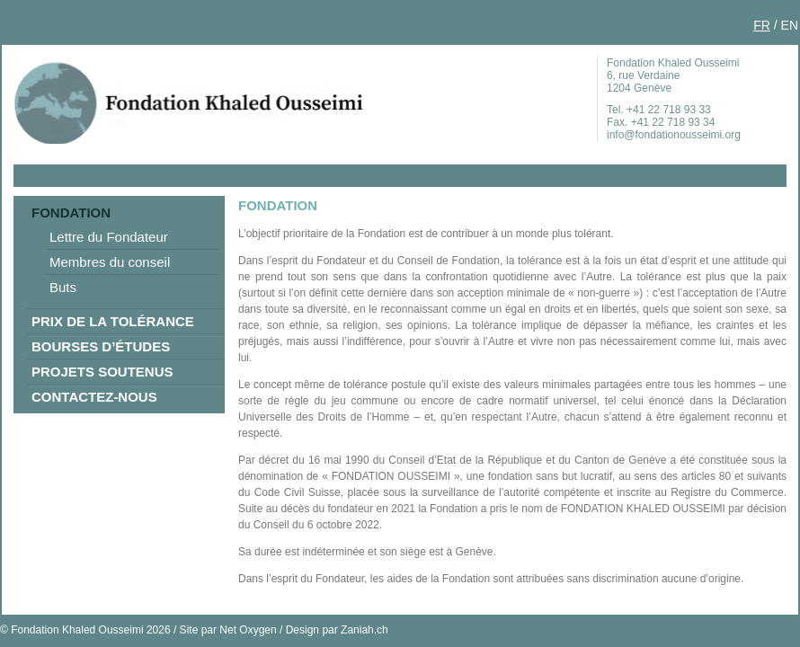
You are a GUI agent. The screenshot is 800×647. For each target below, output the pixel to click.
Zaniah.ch (364, 630)
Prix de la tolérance (112, 321)
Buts (62, 287)
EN (789, 25)
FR (761, 25)
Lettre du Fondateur (108, 236)
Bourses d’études (100, 346)
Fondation (71, 212)
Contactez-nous (94, 396)
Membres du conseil (109, 262)
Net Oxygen (247, 630)
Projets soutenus (102, 371)
